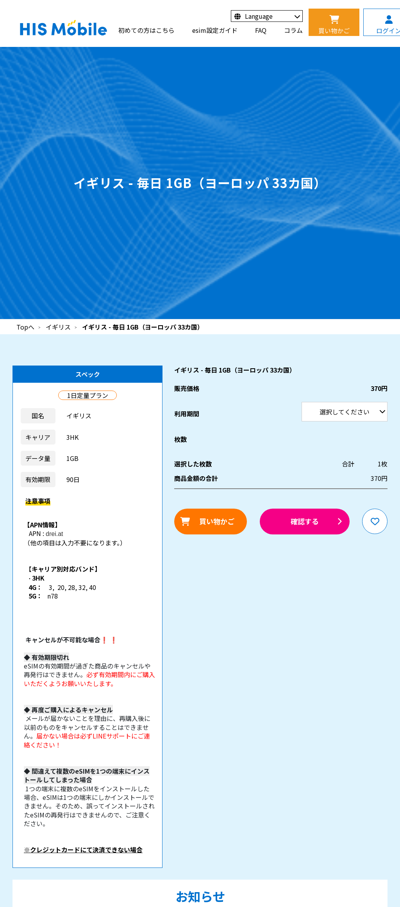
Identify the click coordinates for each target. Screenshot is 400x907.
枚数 (180, 439)
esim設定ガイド (215, 30)
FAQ (260, 30)
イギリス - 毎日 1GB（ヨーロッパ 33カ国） (143, 327)
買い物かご (216, 521)
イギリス (58, 327)
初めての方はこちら (146, 30)
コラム (293, 30)
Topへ (25, 327)
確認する (305, 521)
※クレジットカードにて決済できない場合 (83, 849)
